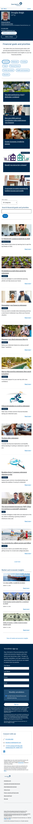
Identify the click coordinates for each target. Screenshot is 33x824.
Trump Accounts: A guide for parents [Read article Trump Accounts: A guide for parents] (14, 143)
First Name (7, 665)
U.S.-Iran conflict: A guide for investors (14, 582)
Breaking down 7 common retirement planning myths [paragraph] (14, 473)
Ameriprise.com (7, 780)
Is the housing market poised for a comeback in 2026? (16, 602)
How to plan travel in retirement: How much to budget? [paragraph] (16, 373)
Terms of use (7, 789)
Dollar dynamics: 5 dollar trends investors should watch (15, 623)
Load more (17, 561)
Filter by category (5, 199)
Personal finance (15, 66)
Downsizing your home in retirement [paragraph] (14, 305)
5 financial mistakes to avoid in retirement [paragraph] (16, 406)
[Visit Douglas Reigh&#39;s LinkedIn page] (4, 751)
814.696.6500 (4, 28)
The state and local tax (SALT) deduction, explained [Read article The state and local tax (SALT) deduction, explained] (15, 96)
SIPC (13, 722)
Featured (5, 61)
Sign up (16, 704)
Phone (5, 677)
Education (6, 74)
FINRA (9, 722)
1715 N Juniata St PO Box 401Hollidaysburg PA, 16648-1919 (14, 746)
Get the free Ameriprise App (18, 807)
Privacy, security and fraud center (11, 792)
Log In (29, 8)
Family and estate (8, 70)
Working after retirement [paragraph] (10, 438)
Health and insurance (23, 70)
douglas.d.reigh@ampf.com (8, 30)
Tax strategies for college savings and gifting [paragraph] (16, 543)
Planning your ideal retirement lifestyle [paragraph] (15, 339)
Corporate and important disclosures (12, 783)
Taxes (5, 66)
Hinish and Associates (7, 24)
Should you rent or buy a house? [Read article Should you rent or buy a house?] (16, 165)
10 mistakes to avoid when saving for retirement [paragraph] (14, 272)
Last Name (7, 671)
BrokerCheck (21, 762)
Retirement (15, 61)
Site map (6, 798)
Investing (23, 61)
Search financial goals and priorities (15, 207)
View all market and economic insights (17, 638)
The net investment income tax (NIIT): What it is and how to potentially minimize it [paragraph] (16, 508)
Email (5, 683)
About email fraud (8, 795)
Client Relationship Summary (10, 786)
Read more (28, 249)
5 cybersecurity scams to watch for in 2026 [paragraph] (16, 238)
